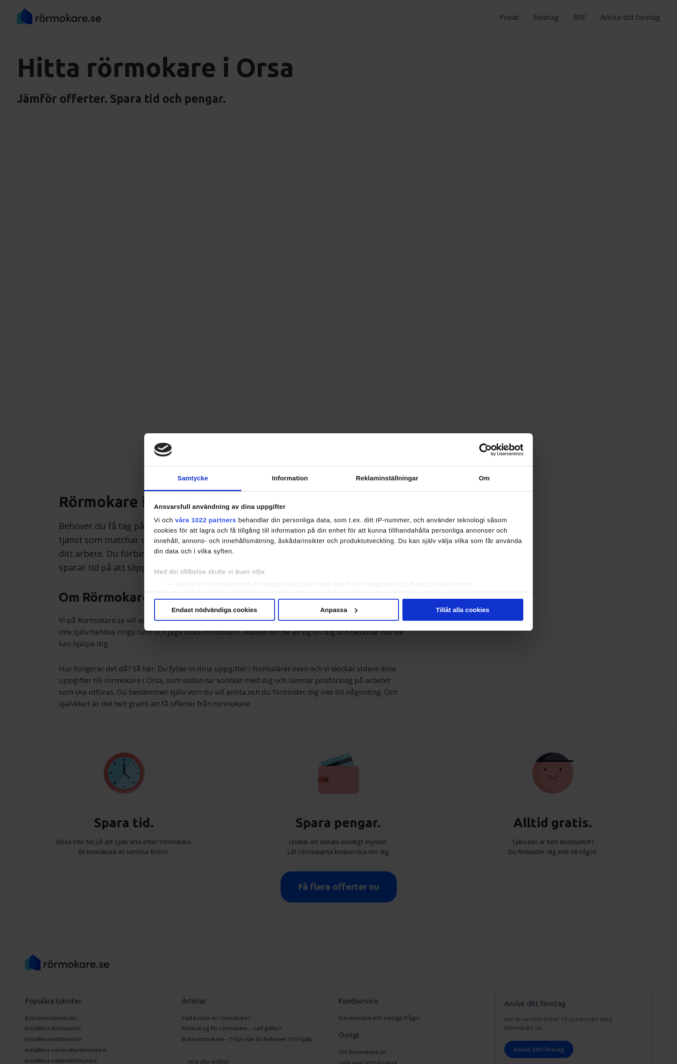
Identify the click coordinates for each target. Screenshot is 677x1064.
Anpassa (338, 609)
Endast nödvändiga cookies (214, 609)
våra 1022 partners (206, 520)
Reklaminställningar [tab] (387, 478)
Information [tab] (290, 478)
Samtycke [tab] (192, 478)
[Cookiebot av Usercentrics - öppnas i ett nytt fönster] (485, 449)
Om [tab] (484, 478)
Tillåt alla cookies (463, 609)
